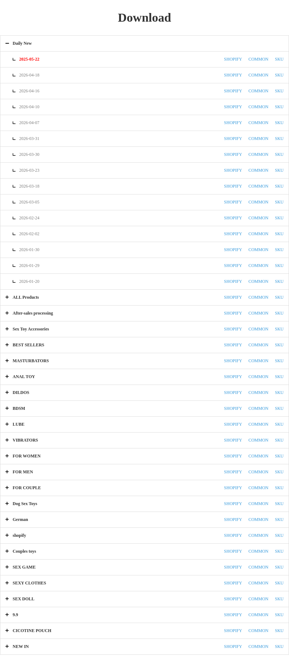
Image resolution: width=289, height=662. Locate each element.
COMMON (258, 59)
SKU (279, 59)
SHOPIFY (233, 59)
